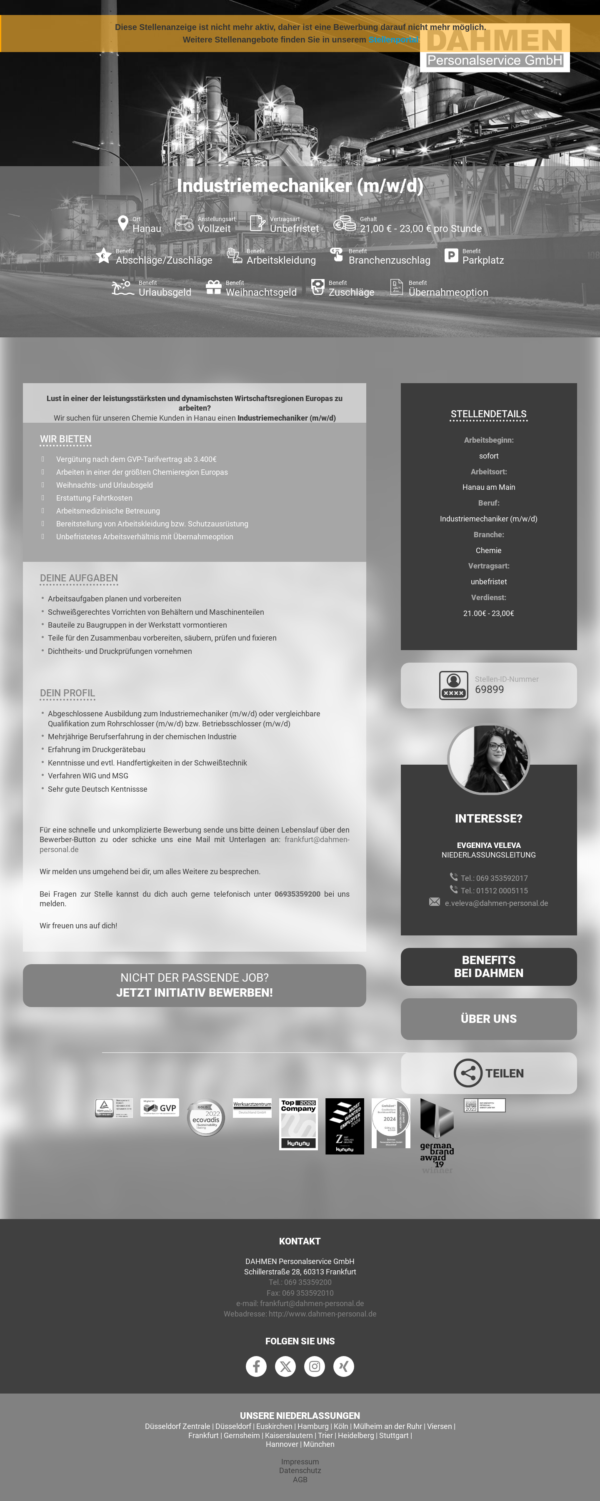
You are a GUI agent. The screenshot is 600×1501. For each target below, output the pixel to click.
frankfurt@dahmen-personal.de (312, 1303)
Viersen (439, 1426)
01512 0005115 (502, 890)
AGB (300, 1479)
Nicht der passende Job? (194, 986)
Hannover (282, 1444)
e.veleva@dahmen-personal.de (496, 903)
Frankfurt (203, 1435)
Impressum (300, 1461)
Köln (341, 1426)
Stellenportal (394, 39)
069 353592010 (308, 1293)
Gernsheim (242, 1435)
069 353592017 (502, 878)
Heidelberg (356, 1435)
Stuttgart (394, 1435)
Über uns (489, 1019)
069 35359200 (308, 1282)
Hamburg (313, 1426)
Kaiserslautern (289, 1435)
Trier (325, 1435)
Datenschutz (300, 1470)
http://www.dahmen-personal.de (323, 1313)
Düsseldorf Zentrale (177, 1426)
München (319, 1444)
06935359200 (297, 894)
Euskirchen (274, 1426)
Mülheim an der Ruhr (387, 1426)
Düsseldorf (233, 1426)
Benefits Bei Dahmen (489, 966)
